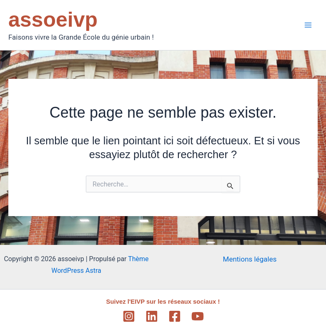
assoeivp (53, 19)
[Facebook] (174, 316)
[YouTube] (197, 316)
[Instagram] (129, 316)
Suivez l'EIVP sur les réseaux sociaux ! (163, 301)
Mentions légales (250, 259)
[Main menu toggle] (308, 25)
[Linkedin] (151, 316)
